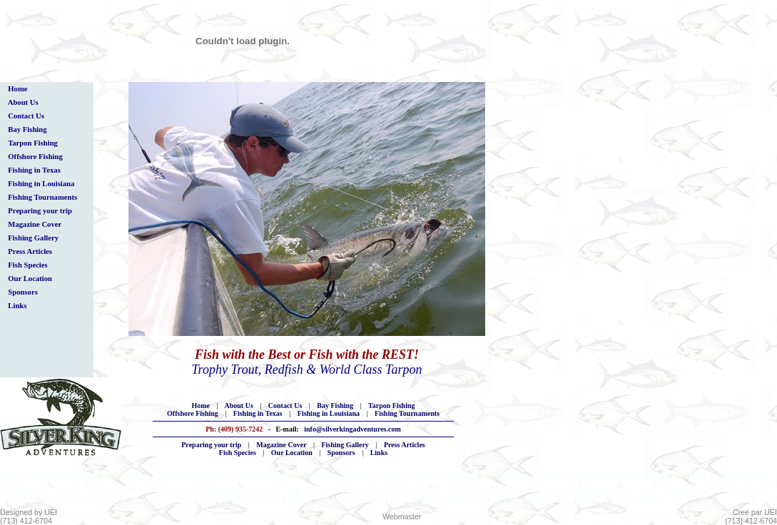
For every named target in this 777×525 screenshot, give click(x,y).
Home (18, 89)
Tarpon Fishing (33, 143)
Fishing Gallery (33, 238)
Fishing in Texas (34, 170)
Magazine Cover (34, 224)
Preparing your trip (40, 211)
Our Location (30, 278)
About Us (23, 102)
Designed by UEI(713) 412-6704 (28, 516)
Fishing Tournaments (43, 197)
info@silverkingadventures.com (352, 429)
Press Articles (30, 251)
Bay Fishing (27, 129)
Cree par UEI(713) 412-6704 (751, 516)
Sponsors (23, 292)
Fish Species (28, 265)
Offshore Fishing (35, 156)
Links (17, 306)
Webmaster (401, 516)
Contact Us (26, 116)
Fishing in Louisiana (41, 184)
